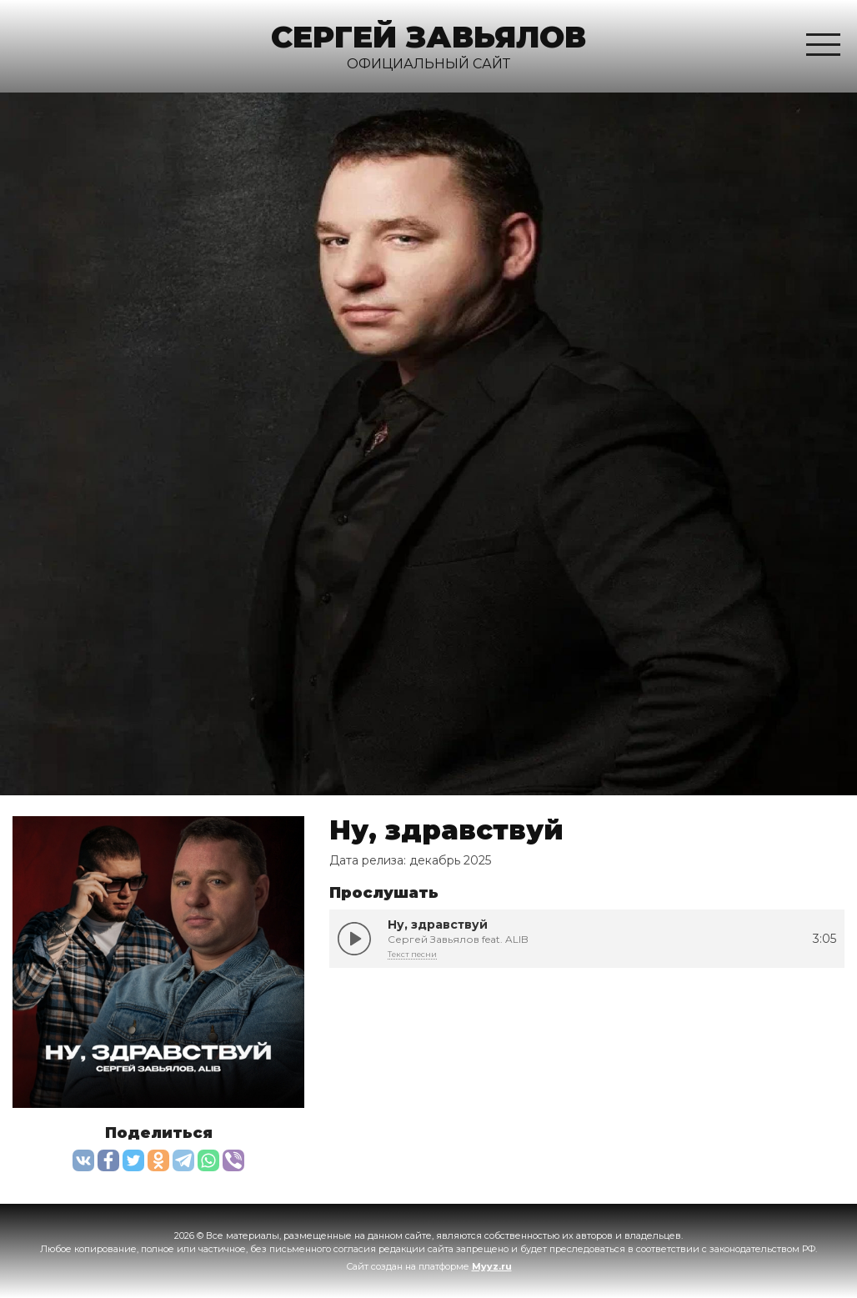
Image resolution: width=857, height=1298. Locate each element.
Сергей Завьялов (428, 36)
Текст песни (412, 954)
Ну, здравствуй (354, 938)
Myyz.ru (492, 1266)
